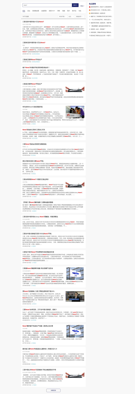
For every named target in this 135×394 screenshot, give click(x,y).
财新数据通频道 (36, 54)
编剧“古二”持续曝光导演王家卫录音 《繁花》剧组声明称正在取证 (110, 16)
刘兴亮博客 (35, 78)
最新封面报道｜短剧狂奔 (98, 13)
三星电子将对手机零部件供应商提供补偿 (38, 252)
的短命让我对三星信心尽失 (33, 130)
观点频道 (33, 155)
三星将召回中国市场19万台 (33, 43)
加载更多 (53, 390)
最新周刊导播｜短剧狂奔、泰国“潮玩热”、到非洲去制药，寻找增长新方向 (112, 23)
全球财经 (34, 304)
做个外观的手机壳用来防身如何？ (36, 68)
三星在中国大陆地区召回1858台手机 (36, 234)
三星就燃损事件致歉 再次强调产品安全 (37, 268)
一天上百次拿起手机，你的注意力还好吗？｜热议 (105, 19)
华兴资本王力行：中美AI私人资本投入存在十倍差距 (106, 10)
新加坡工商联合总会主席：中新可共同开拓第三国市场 (106, 35)
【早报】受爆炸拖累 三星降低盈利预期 (37, 202)
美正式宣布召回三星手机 (33, 161)
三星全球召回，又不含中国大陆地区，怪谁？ (39, 310)
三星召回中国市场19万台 (33, 22)
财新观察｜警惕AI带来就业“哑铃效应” (102, 32)
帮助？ (82, 6)
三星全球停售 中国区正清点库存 (35, 179)
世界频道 (33, 173)
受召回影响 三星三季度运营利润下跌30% (38, 291)
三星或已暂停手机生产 (32, 60)
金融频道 (34, 211)
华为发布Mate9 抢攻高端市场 (32, 107)
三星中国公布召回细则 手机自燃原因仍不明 (39, 370)
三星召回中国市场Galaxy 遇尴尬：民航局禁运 (40, 217)
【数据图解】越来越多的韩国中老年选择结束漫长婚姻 (106, 26)
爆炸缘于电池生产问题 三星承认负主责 (37, 326)
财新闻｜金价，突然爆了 (98, 29)
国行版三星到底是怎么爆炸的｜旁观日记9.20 (39, 349)
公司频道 (34, 37)
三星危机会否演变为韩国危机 (34, 144)
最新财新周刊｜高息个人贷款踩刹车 (101, 7)
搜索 (75, 5)
